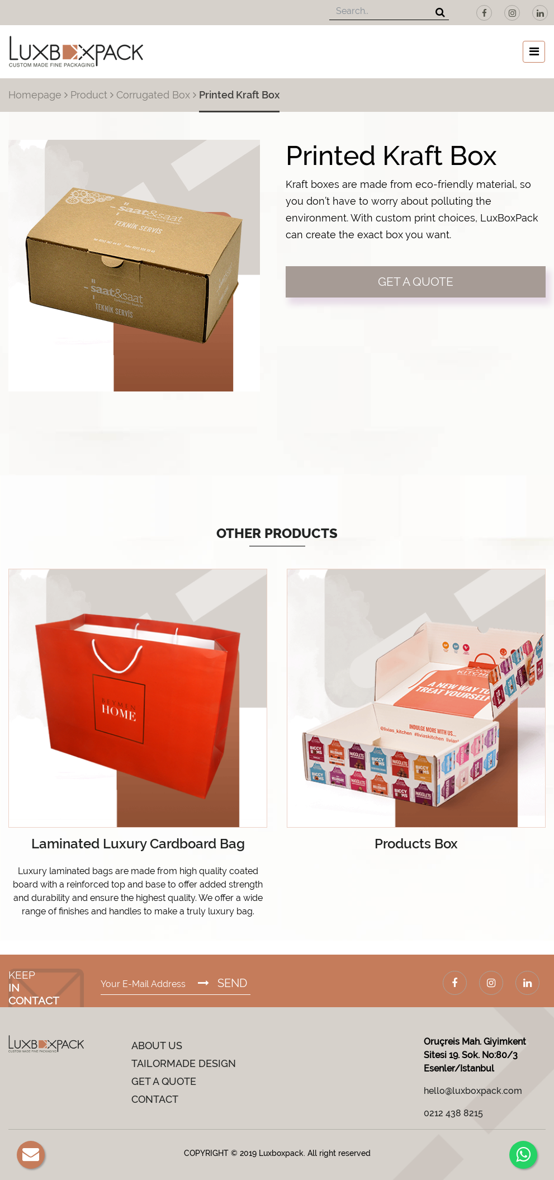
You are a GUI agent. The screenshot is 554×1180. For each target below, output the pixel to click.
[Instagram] (512, 12)
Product (88, 95)
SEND (222, 983)
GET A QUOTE (415, 282)
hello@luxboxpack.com (473, 1090)
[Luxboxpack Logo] (76, 51)
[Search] (440, 13)
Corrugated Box (153, 95)
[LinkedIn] (540, 12)
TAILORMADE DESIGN (183, 1063)
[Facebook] (484, 12)
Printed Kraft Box (239, 95)
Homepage (34, 95)
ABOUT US (156, 1045)
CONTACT (154, 1099)
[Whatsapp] (523, 1155)
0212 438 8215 (453, 1113)
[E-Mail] (31, 1155)
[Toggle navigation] (534, 52)
